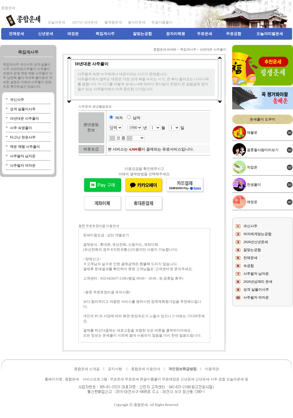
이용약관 (212, 369)
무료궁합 (233, 33)
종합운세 (8, 8)
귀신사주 (17, 100)
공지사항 (115, 369)
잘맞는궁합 (142, 33)
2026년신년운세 (255, 242)
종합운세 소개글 (87, 369)
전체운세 (16, 33)
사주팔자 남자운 (23, 156)
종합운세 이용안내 (145, 369)
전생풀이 (254, 185)
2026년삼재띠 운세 (257, 282)
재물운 (252, 133)
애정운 (73, 33)
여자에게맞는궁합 (257, 234)
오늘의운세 (56, 22)
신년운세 (45, 33)
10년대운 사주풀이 (24, 118)
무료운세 (204, 33)
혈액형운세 (112, 22)
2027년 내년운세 (84, 22)
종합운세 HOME (165, 49)
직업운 (252, 167)
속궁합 (248, 266)
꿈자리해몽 (175, 33)
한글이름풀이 (162, 22)
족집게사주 (105, 33)
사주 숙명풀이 (21, 128)
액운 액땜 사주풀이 (25, 147)
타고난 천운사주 (23, 137)
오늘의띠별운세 (269, 33)
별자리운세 (136, 22)
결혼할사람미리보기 (263, 150)
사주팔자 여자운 (23, 165)
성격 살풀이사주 (23, 109)
